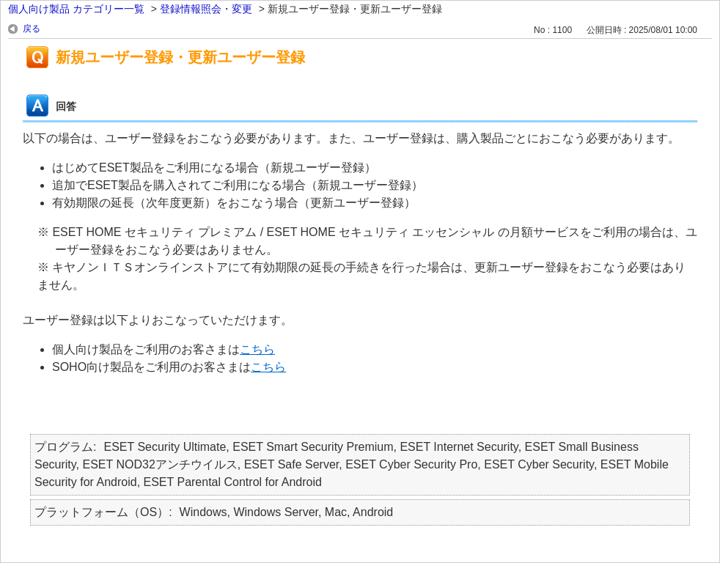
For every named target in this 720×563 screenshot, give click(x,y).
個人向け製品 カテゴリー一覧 (76, 9)
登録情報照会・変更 (206, 9)
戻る (31, 28)
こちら (257, 349)
